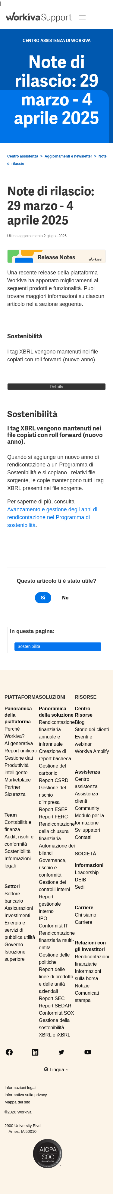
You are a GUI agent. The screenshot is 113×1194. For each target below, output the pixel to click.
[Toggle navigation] (89, 17)
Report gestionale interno (50, 904)
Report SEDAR (55, 1005)
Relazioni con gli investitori (90, 946)
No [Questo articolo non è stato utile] (65, 598)
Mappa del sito (17, 1102)
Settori (12, 886)
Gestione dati (19, 758)
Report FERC (53, 816)
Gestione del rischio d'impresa (52, 795)
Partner (12, 787)
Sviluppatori (87, 830)
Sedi (79, 887)
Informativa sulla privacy (26, 1095)
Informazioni (89, 865)
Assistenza (87, 771)
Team (11, 815)
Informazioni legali (20, 1087)
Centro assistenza (22, 156)
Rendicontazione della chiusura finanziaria (57, 831)
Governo (14, 944)
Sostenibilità (28, 646)
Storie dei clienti (92, 729)
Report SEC (51, 998)
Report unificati (21, 750)
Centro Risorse (84, 712)
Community (87, 808)
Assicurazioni (19, 908)
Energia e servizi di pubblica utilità (20, 930)
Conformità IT (53, 925)
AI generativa (19, 743)
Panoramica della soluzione (56, 712)
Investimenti (17, 915)
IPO (43, 918)
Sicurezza (15, 794)
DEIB (80, 879)
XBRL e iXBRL (54, 1034)
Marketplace (18, 779)
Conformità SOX (56, 1013)
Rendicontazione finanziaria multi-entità (57, 940)
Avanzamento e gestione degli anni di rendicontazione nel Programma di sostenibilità (52, 517)
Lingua (59, 1069)
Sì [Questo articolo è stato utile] (43, 598)
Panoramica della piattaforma (18, 715)
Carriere (84, 907)
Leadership (87, 872)
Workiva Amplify (92, 751)
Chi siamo (85, 914)
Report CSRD (53, 780)
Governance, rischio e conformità (53, 867)
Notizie (82, 985)
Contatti (83, 837)
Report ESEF (53, 809)
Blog (79, 722)
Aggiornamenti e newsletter (68, 156)
